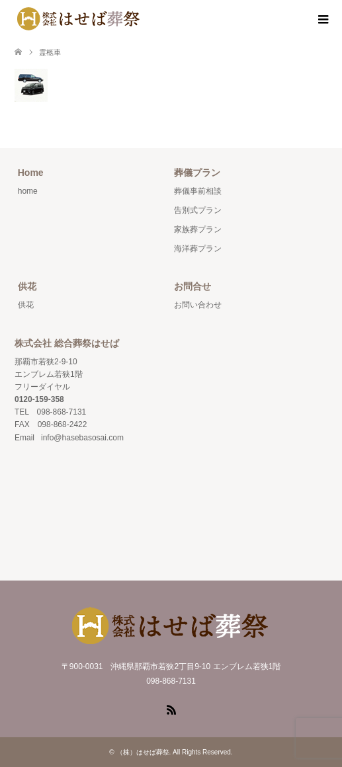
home (28, 191)
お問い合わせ (198, 304)
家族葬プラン (198, 229)
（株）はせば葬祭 (142, 752)
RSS (171, 709)
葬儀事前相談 (198, 191)
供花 (26, 304)
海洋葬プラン (198, 248)
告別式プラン (198, 210)
